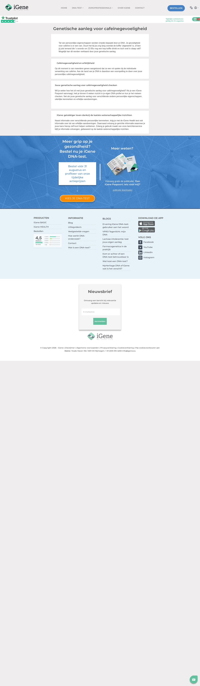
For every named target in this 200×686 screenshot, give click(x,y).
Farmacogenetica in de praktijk (115, 248)
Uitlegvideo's (74, 227)
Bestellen (176, 8)
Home (64, 8)
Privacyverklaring (108, 348)
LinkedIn (148, 252)
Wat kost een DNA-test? (115, 261)
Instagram (148, 257)
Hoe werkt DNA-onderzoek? (76, 237)
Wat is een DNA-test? (79, 247)
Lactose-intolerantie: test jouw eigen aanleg (116, 240)
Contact (140, 8)
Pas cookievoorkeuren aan (147, 348)
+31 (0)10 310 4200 (114, 351)
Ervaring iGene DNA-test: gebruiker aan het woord (116, 225)
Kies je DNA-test (77, 198)
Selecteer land (197, 7)
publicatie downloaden (122, 190)
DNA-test (77, 8)
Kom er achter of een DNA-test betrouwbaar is (116, 255)
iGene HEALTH (41, 227)
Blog (70, 223)
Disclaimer (70, 348)
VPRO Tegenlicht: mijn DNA (114, 233)
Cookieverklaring (126, 348)
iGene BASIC (40, 222)
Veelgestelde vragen (78, 231)
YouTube (148, 247)
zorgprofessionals (100, 8)
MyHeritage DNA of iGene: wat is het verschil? (116, 267)
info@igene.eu (129, 351)
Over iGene (124, 8)
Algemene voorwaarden (87, 348)
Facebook (148, 242)
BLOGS (107, 218)
